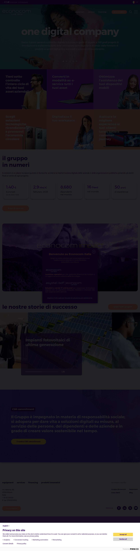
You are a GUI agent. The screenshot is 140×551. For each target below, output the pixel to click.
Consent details (8, 543)
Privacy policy (21, 543)
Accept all (123, 534)
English (6, 526)
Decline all (123, 539)
